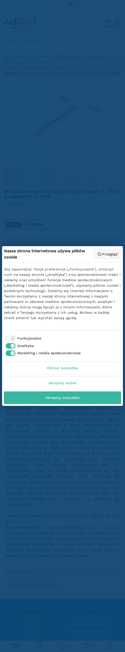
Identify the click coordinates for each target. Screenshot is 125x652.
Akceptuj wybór (62, 383)
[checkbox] (22, 338)
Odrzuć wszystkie (62, 368)
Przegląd (107, 254)
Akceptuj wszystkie (62, 398)
